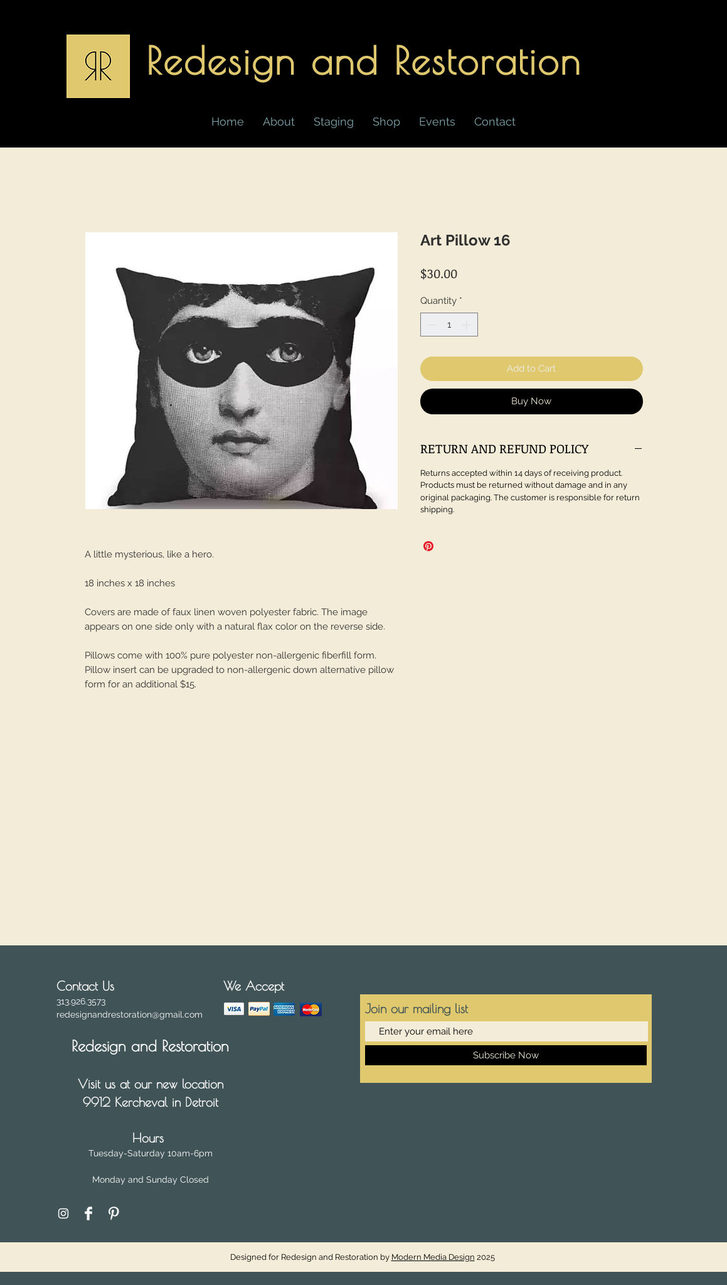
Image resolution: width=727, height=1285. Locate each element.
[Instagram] (63, 1213)
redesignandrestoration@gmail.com (129, 1014)
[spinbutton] (448, 324)
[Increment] (467, 324)
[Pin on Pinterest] (428, 546)
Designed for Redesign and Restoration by (353, 1257)
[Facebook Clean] (88, 1213)
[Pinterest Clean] (113, 1213)
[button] (386, 122)
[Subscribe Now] (506, 1055)
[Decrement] (430, 324)
